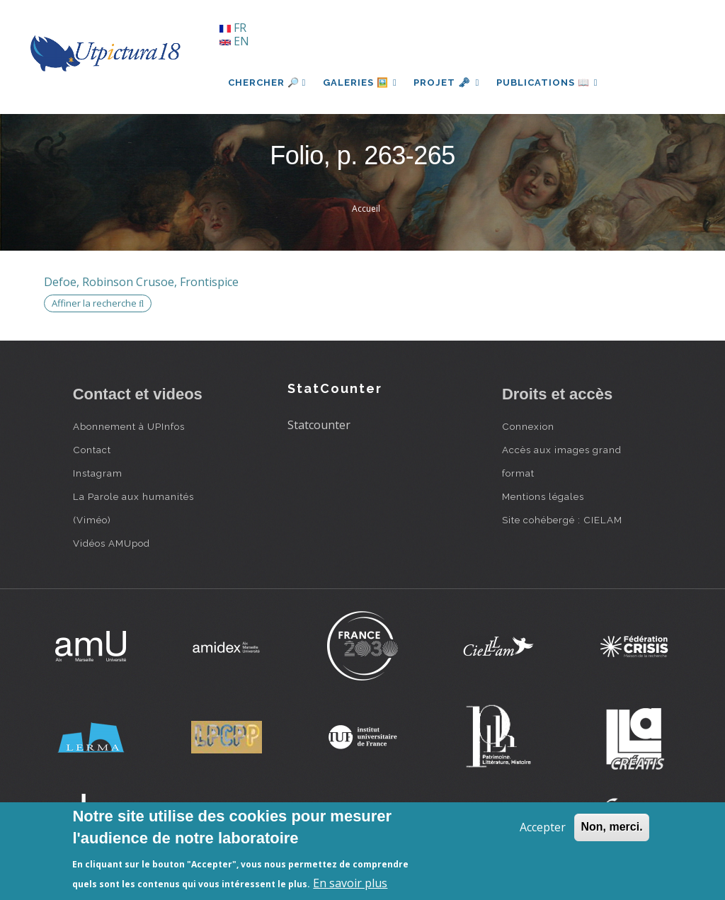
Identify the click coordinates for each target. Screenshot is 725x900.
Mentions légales (543, 496)
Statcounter (318, 425)
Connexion (528, 426)
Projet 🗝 (447, 82)
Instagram (97, 473)
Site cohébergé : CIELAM (562, 519)
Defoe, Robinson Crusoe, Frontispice (141, 282)
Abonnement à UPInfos (129, 426)
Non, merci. (611, 827)
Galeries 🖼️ (360, 82)
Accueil (366, 209)
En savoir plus (350, 883)
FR (232, 27)
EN (234, 41)
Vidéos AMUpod (111, 543)
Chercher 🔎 (267, 82)
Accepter (543, 827)
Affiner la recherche (98, 303)
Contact (92, 449)
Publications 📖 (548, 82)
